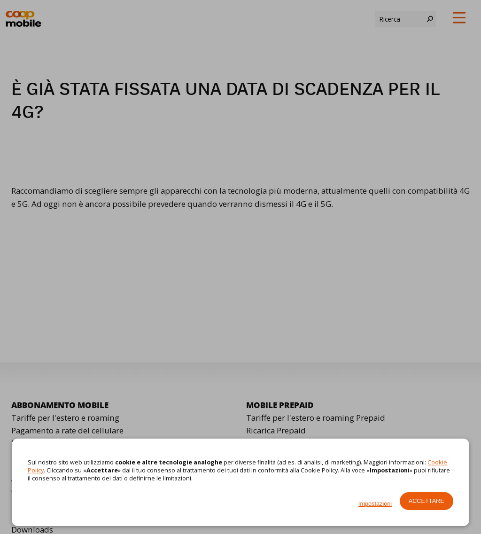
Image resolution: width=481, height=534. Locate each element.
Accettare (426, 500)
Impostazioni (375, 503)
